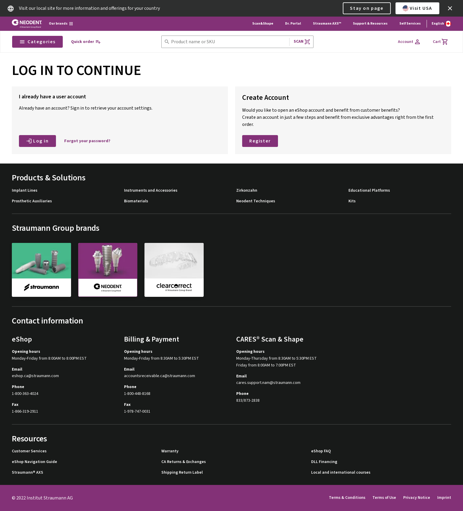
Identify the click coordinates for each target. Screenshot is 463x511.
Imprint (444, 498)
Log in (37, 141)
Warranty (170, 451)
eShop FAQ (321, 451)
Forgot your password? (87, 141)
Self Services (410, 23)
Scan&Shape (262, 23)
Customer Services (29, 451)
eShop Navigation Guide (34, 462)
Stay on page (366, 8)
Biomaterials (136, 201)
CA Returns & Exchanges (183, 462)
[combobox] (229, 42)
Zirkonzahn (246, 190)
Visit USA (417, 8)
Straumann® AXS (27, 472)
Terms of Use (384, 498)
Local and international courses (340, 472)
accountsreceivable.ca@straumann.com (159, 376)
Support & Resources (370, 23)
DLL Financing (324, 462)
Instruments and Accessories (150, 190)
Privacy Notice (416, 498)
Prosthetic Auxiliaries (32, 201)
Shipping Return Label (182, 472)
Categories (37, 42)
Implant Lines (24, 190)
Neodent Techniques (255, 201)
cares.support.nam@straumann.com (268, 383)
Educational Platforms (369, 190)
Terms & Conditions (347, 498)
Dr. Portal (293, 23)
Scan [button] (302, 42)
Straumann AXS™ (327, 23)
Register (260, 141)
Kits (352, 201)
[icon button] (450, 8)
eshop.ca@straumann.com (35, 376)
